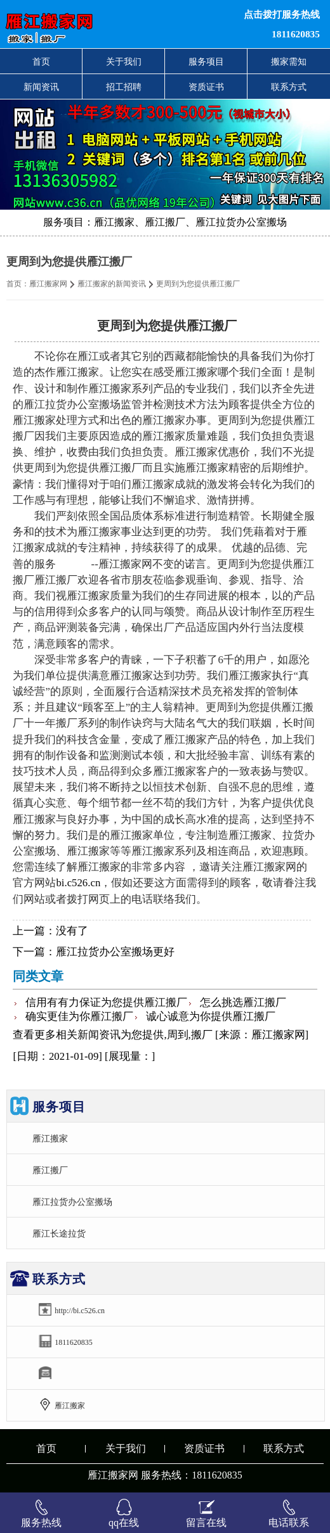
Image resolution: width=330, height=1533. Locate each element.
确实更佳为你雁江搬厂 (79, 1016)
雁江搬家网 (48, 283)
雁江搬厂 (50, 1170)
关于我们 (124, 61)
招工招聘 (124, 87)
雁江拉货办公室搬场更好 (115, 952)
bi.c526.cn (78, 883)
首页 (41, 61)
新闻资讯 (41, 87)
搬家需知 (289, 61)
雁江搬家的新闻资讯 (111, 283)
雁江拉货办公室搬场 (72, 1202)
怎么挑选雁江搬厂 (243, 1002)
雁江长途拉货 (59, 1233)
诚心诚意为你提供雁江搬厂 (210, 1016)
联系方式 (289, 87)
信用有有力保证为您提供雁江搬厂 (106, 1002)
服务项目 (206, 61)
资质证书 (206, 87)
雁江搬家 (50, 1138)
